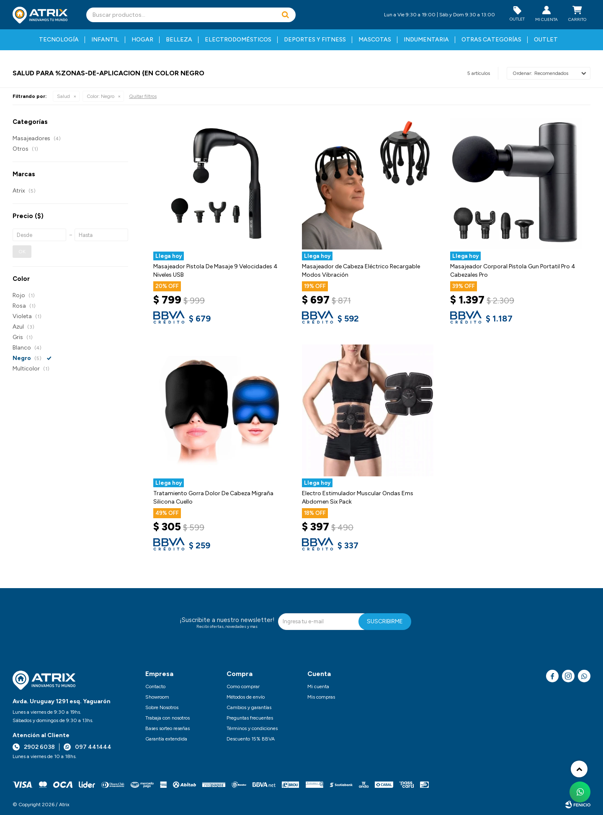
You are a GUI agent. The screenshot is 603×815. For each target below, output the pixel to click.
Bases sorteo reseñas (167, 728)
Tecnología (59, 39)
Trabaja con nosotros (167, 718)
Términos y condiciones (252, 728)
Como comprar (243, 686)
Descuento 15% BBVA (251, 739)
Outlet (546, 39)
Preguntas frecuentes (250, 718)
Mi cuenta (318, 686)
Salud (63, 96)
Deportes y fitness (315, 39)
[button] (285, 15)
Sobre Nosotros (161, 707)
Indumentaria (426, 39)
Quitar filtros (143, 96)
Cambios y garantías (249, 707)
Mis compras (321, 697)
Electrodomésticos (238, 39)
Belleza (179, 39)
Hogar (142, 39)
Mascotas (374, 39)
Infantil (105, 39)
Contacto (155, 686)
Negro (100, 96)
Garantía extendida (166, 739)
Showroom (157, 697)
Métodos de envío (246, 697)
